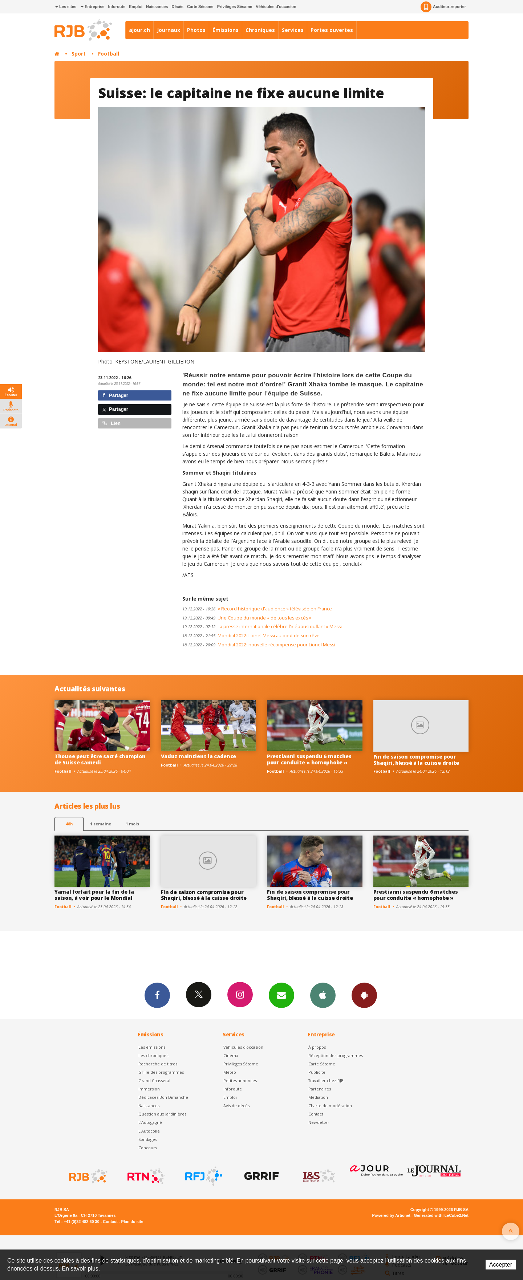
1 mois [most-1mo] (132, 823)
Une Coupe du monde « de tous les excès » (246, 618)
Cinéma (230, 1055)
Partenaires (319, 1088)
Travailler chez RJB (326, 1080)
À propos (317, 1047)
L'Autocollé (149, 1131)
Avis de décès (236, 1105)
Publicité (316, 1072)
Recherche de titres (157, 1063)
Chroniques (260, 30)
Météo (229, 1072)
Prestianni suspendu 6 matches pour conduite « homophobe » (309, 759)
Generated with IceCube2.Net (441, 1215)
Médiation (318, 1097)
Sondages (147, 1139)
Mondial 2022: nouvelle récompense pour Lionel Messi (258, 645)
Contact (315, 1114)
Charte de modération (330, 1105)
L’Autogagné (150, 1122)
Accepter (500, 1264)
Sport (79, 53)
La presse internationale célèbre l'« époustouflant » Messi (262, 626)
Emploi (135, 6)
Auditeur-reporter (443, 6)
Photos (196, 30)
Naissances (157, 6)
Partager (115, 395)
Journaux (168, 30)
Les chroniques (153, 1055)
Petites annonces (240, 1080)
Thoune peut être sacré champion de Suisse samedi (99, 759)
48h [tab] (69, 823)
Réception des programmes (335, 1055)
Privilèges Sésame (234, 6)
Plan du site (132, 1221)
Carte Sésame (200, 6)
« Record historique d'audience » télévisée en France (257, 609)
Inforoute (117, 6)
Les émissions (151, 1047)
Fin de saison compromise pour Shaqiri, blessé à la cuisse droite (416, 759)
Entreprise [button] (92, 6)
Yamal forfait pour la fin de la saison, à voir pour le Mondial (94, 894)
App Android (364, 995)
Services (293, 30)
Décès (177, 6)
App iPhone (323, 995)
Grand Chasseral (154, 1080)
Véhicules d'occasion (276, 6)
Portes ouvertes (332, 30)
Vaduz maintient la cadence (198, 756)
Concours (147, 1147)
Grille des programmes (161, 1072)
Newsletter (318, 1122)
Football (108, 53)
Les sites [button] (65, 6)
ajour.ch (139, 30)
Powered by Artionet (391, 1215)
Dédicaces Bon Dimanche (163, 1097)
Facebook (157, 995)
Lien (111, 423)
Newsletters (281, 995)
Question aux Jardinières (162, 1114)
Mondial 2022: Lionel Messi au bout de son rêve (251, 636)
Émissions (225, 30)
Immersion (149, 1088)
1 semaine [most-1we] (100, 823)
